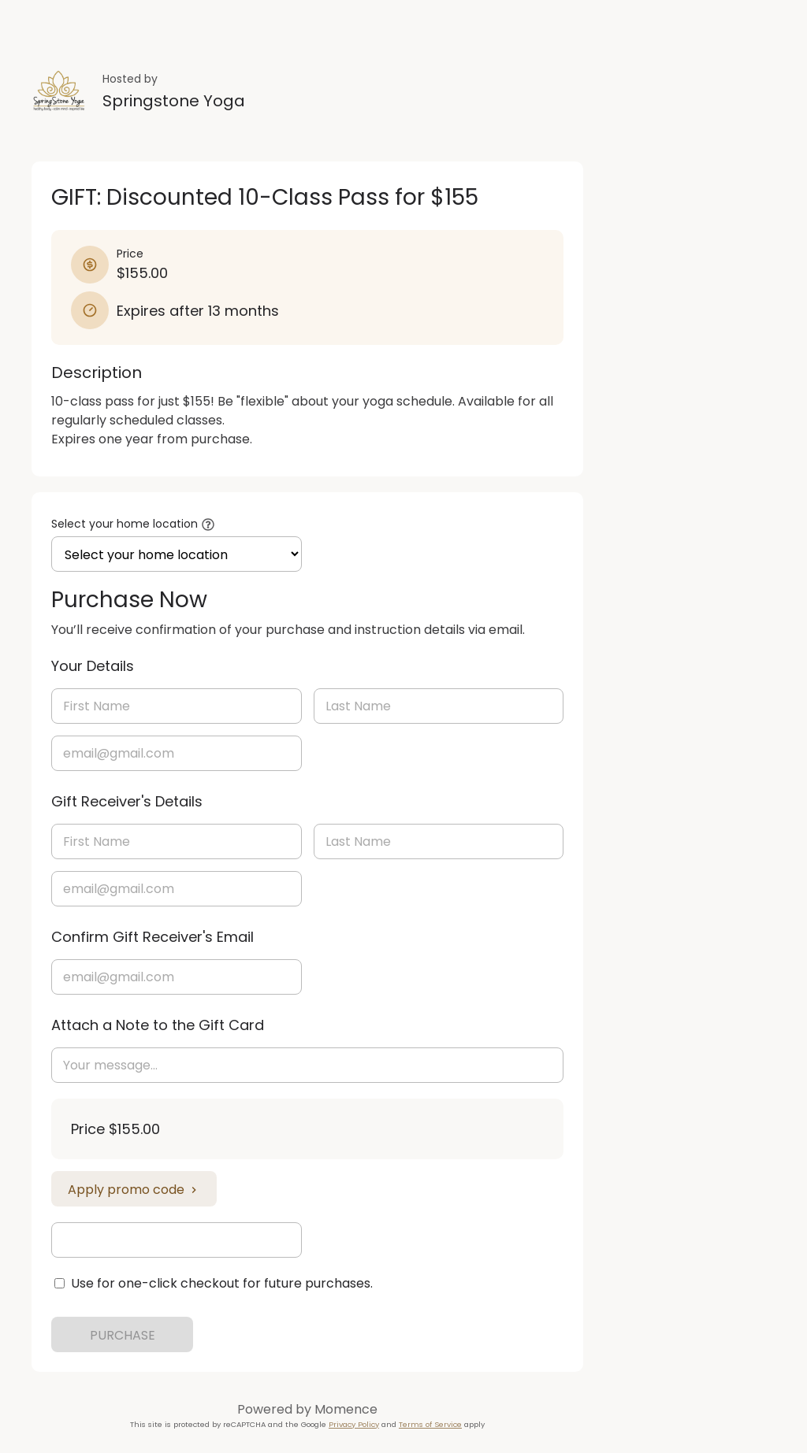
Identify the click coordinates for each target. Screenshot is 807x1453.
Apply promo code (134, 1190)
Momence (345, 1409)
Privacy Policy (354, 1424)
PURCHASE (122, 1335)
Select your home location (124, 524)
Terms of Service (430, 1424)
